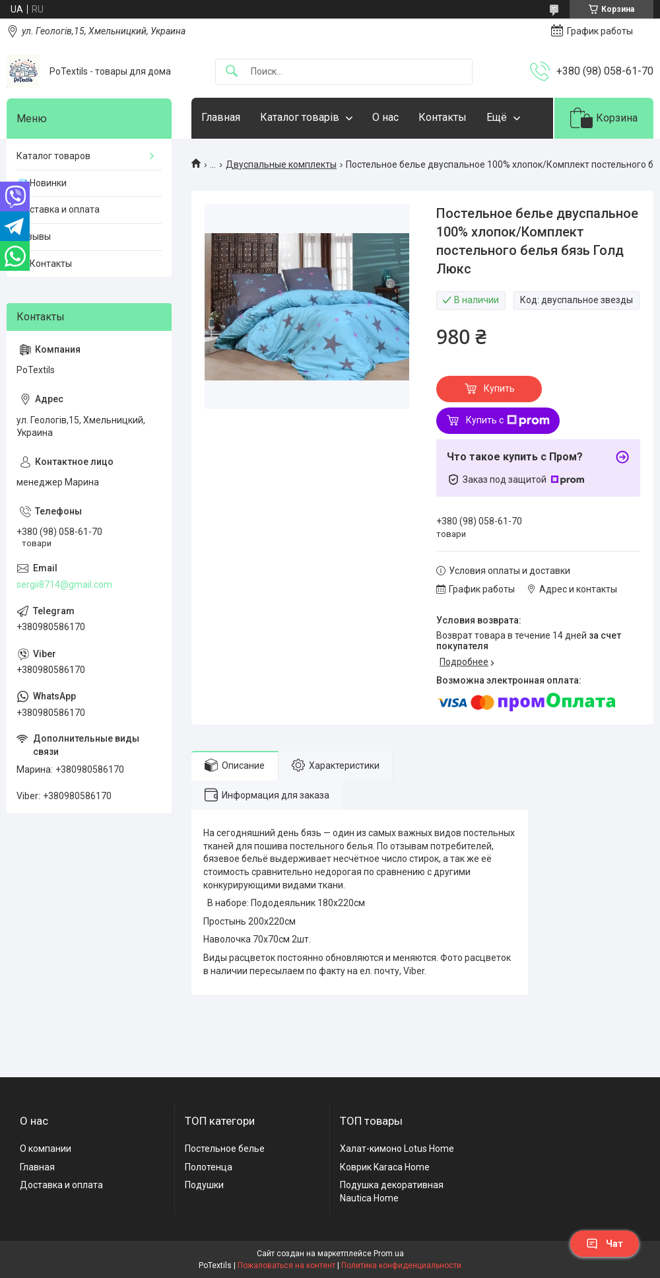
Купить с (508, 421)
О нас (385, 117)
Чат (604, 1244)
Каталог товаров (53, 156)
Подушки (204, 1185)
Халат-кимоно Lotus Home (397, 1148)
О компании (45, 1148)
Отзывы (33, 236)
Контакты (442, 117)
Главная (220, 117)
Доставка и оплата (58, 209)
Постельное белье (225, 1148)
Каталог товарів (299, 117)
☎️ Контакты (44, 263)
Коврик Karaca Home (385, 1167)
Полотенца (208, 1167)
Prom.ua (389, 1253)
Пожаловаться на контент (286, 1265)
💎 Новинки (41, 183)
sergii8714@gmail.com (64, 584)
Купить (499, 388)
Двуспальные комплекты (281, 164)
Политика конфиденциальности (401, 1265)
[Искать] (231, 71)
